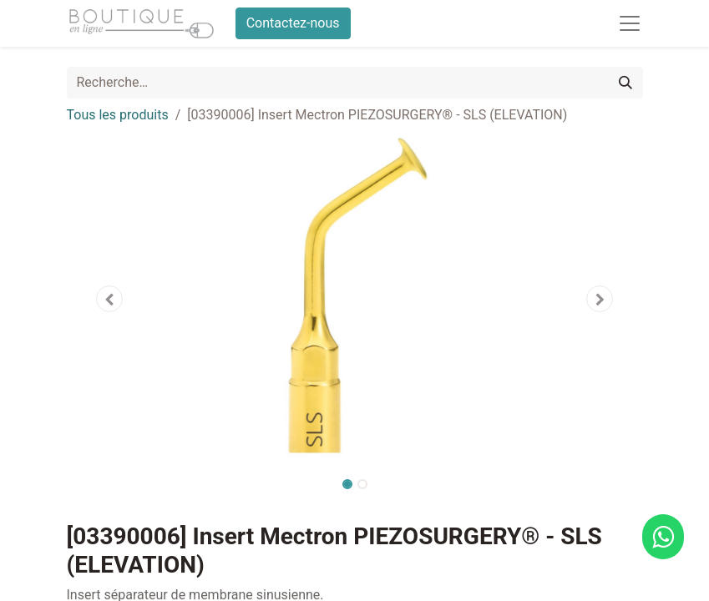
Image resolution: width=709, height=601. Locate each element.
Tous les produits (118, 115)
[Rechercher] (625, 82)
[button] (110, 299)
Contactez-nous (293, 23)
